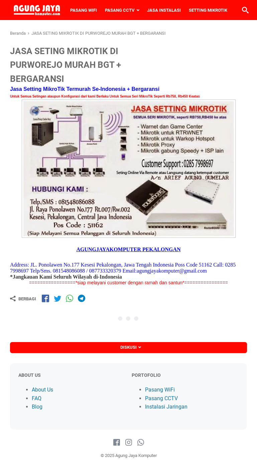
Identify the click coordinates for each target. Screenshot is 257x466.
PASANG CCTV (120, 10)
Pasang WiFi (160, 389)
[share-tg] (82, 298)
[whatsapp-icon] (141, 442)
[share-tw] (57, 298)
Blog (37, 407)
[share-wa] (69, 298)
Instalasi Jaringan (166, 407)
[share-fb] (45, 298)
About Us (42, 389)
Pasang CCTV (161, 398)
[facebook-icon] (117, 442)
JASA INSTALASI (164, 10)
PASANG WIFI (83, 10)
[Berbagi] (23, 298)
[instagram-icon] (129, 442)
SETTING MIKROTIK (208, 10)
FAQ (36, 398)
